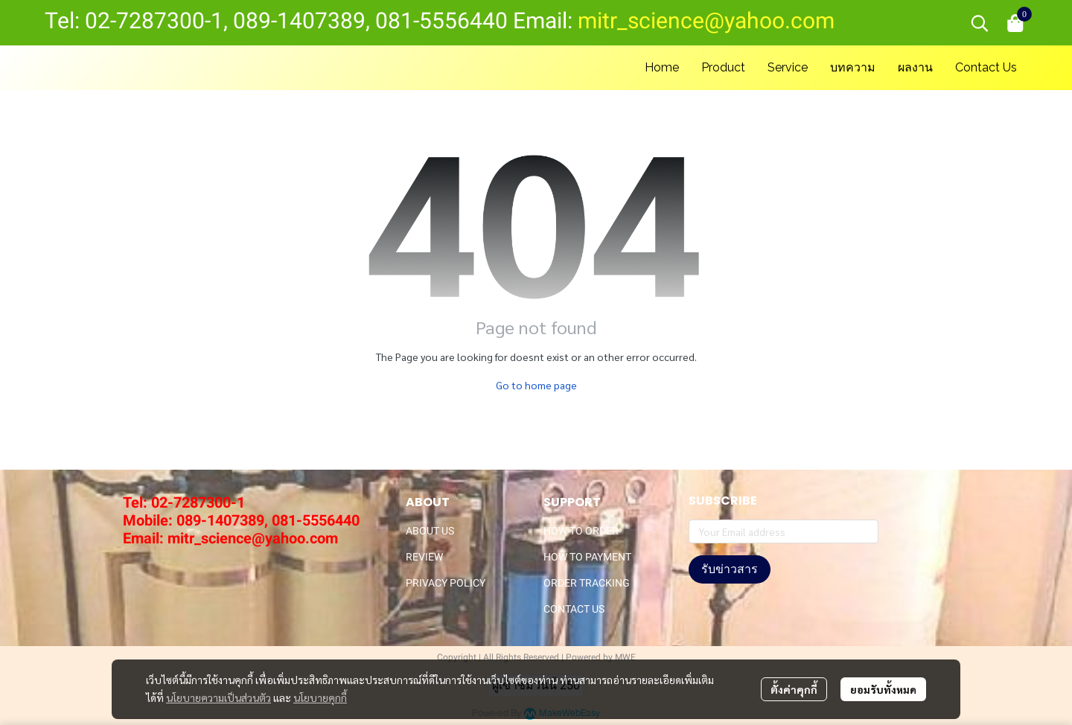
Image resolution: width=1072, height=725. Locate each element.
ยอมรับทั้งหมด (883, 689)
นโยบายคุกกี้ (320, 697)
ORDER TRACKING (586, 583)
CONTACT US (573, 609)
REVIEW (424, 557)
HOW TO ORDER (581, 531)
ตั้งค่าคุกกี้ (793, 689)
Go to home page (536, 385)
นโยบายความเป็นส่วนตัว (218, 697)
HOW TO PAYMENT (587, 557)
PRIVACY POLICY (445, 583)
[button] (979, 23)
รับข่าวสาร (729, 569)
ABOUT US (430, 531)
